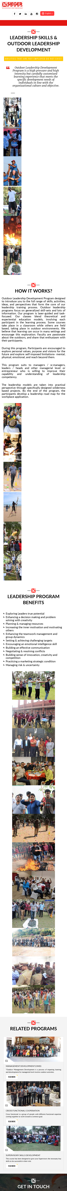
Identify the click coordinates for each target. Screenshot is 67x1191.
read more (11, 1077)
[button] (47, 13)
